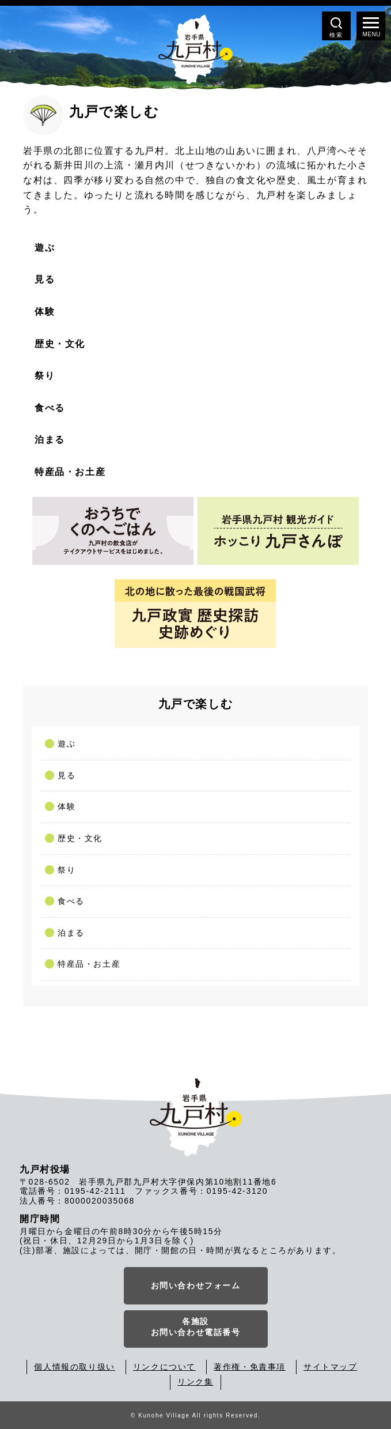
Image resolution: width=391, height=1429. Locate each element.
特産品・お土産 (89, 963)
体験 (66, 806)
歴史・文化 (80, 838)
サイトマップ (330, 1366)
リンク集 (195, 1381)
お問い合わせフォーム (196, 1285)
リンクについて (164, 1366)
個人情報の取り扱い (74, 1366)
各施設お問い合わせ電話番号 (196, 1327)
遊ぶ (66, 743)
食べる (71, 901)
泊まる (71, 932)
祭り (66, 869)
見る (66, 775)
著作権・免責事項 (250, 1366)
